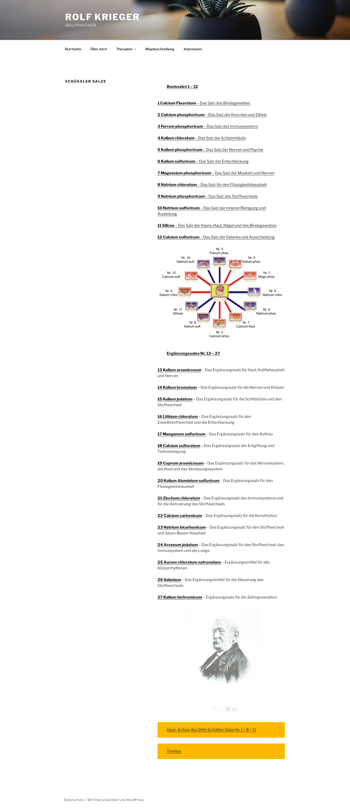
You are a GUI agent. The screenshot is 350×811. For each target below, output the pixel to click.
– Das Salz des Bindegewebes (204, 103)
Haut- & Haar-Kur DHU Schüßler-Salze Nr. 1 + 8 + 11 (211, 729)
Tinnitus (174, 751)
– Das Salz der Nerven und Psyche (210, 149)
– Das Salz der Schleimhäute (202, 138)
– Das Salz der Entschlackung (203, 161)
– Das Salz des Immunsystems (208, 126)
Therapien (126, 49)
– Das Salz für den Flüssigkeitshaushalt (212, 184)
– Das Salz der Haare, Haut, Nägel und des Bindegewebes (217, 225)
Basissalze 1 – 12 (182, 86)
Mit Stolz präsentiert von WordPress (116, 800)
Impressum (193, 49)
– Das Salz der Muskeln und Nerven (216, 173)
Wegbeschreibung (160, 49)
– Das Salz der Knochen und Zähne (212, 114)
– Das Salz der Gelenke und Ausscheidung (216, 237)
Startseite (73, 49)
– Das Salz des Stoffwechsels (208, 196)
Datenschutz (74, 800)
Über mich (98, 49)
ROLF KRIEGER (102, 17)
